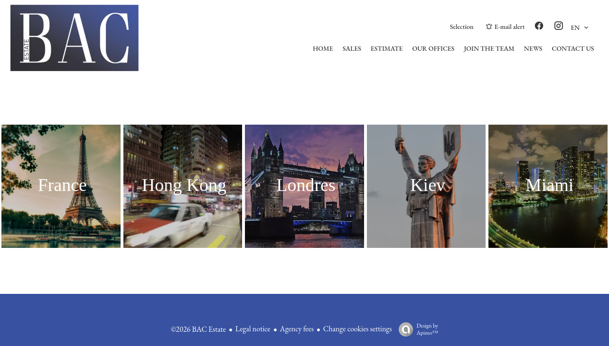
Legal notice (253, 329)
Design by (416, 329)
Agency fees (297, 329)
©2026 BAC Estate (198, 329)
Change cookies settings (357, 329)
